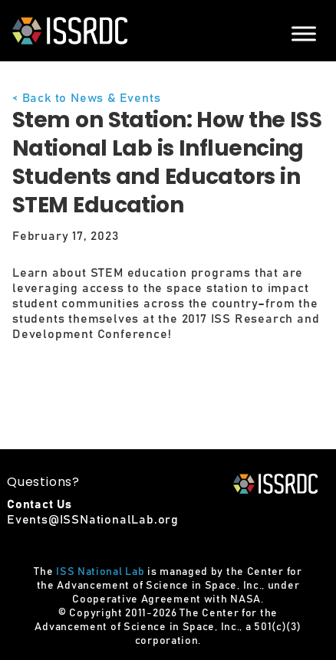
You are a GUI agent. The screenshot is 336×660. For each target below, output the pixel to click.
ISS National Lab (100, 571)
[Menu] (304, 33)
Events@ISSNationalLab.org (93, 520)
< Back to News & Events (86, 98)
